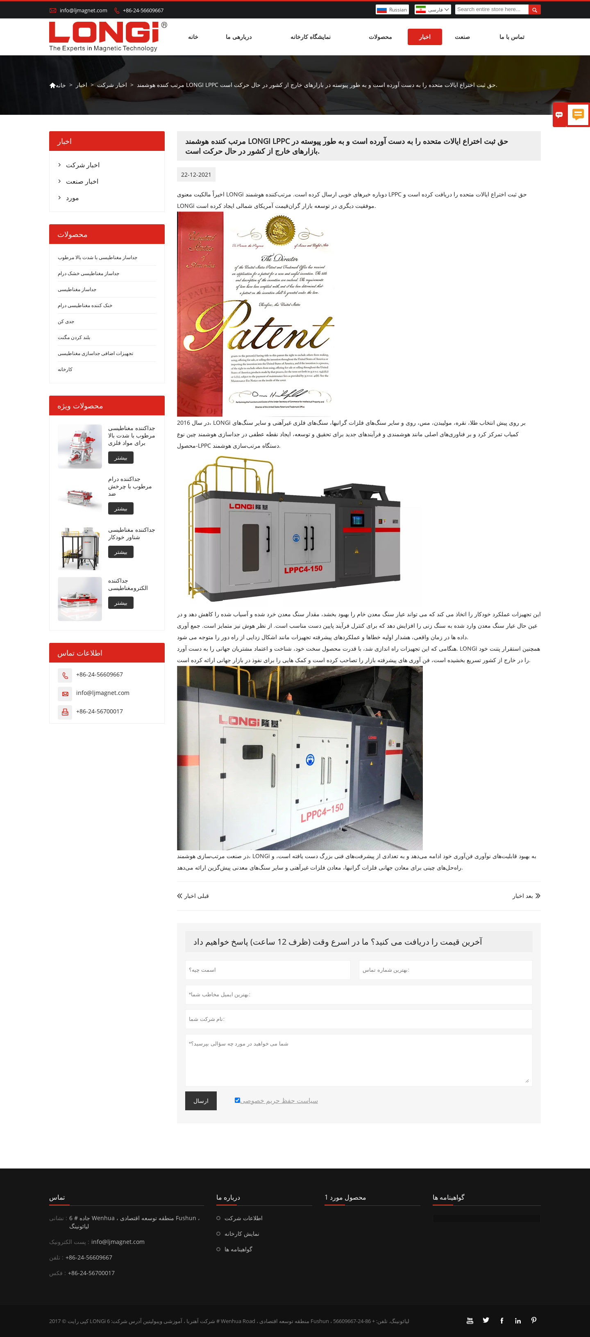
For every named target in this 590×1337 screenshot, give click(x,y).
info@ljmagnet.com (83, 10)
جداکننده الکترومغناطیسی (128, 584)
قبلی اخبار (193, 896)
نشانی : (58, 1218)
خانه (193, 37)
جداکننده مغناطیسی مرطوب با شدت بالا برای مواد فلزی (131, 435)
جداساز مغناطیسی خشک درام (88, 273)
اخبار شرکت (112, 85)
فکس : (57, 1273)
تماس (57, 1197)
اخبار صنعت (82, 181)
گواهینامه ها (238, 1249)
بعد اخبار (523, 896)
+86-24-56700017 (99, 711)
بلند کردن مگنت (74, 337)
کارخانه (65, 369)
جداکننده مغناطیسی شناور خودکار (131, 533)
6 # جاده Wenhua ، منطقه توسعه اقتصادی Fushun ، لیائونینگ (134, 1222)
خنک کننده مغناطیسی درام (85, 305)
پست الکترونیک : (69, 1242)
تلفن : (56, 1257)
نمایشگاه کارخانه (310, 37)
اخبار (425, 37)
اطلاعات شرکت (244, 1218)
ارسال (201, 1101)
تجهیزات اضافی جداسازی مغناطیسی (95, 353)
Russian (398, 9)
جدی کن (66, 321)
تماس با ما (511, 37)
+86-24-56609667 (143, 10)
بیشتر (120, 457)
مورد (72, 198)
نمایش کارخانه (242, 1233)
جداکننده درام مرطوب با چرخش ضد (130, 486)
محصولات (380, 37)
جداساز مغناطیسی (77, 289)
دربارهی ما (239, 37)
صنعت (462, 37)
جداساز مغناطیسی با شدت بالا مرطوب (97, 257)
